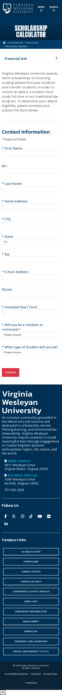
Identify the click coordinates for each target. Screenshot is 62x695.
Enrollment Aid (15, 42)
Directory (31, 601)
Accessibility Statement (16, 673)
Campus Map (31, 561)
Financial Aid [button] (29, 59)
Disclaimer (36, 673)
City (6, 219)
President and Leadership (31, 641)
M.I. (4, 166)
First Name (12, 148)
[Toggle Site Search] (53, 8)
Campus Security (31, 581)
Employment (31, 621)
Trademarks (31, 682)
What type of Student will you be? (30, 347)
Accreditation (31, 551)
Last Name (12, 183)
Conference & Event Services (31, 591)
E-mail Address (15, 272)
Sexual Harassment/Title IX (31, 651)
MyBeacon (31, 631)
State (7, 236)
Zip (6, 254)
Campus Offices (30, 571)
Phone (7, 289)
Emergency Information (31, 611)
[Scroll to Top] (2, 692)
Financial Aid (32, 42)
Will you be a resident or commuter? (22, 327)
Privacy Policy (50, 673)
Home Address (15, 201)
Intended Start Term (19, 307)
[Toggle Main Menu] (41, 8)
